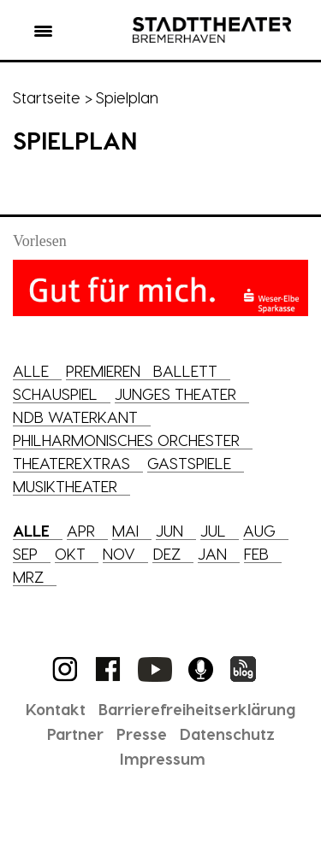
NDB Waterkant (75, 417)
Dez (166, 553)
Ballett (185, 370)
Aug (259, 530)
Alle (31, 370)
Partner (75, 734)
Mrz (28, 576)
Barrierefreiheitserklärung (196, 709)
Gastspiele (189, 463)
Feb (256, 553)
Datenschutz (227, 734)
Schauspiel (55, 393)
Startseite (46, 97)
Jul (213, 530)
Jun (169, 530)
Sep (25, 553)
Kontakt (56, 709)
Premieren (103, 370)
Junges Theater (175, 393)
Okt (70, 553)
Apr (81, 530)
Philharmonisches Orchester (126, 440)
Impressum (162, 758)
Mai (125, 530)
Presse (141, 734)
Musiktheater (65, 486)
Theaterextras (71, 463)
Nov (119, 553)
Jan (212, 553)
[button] (43, 34)
